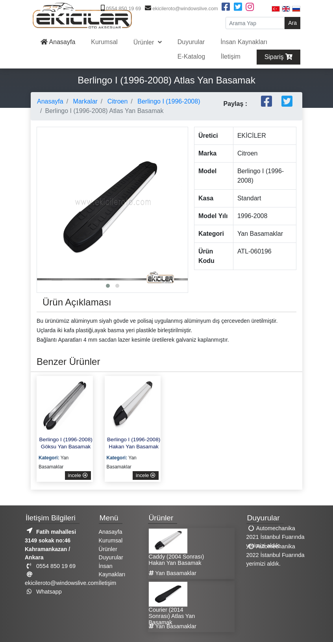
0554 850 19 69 (120, 8)
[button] (108, 286)
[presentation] (45, 188)
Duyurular (191, 42)
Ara (292, 23)
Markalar (84, 101)
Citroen (116, 101)
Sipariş (278, 57)
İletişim (230, 56)
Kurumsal (104, 42)
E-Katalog (191, 56)
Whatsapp (43, 591)
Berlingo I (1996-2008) (168, 101)
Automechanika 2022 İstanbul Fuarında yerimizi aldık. (275, 554)
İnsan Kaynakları (243, 42)
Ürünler (144, 42)
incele (78, 475)
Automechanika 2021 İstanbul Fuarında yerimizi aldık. (275, 536)
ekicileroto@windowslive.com (180, 8)
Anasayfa (58, 42)
